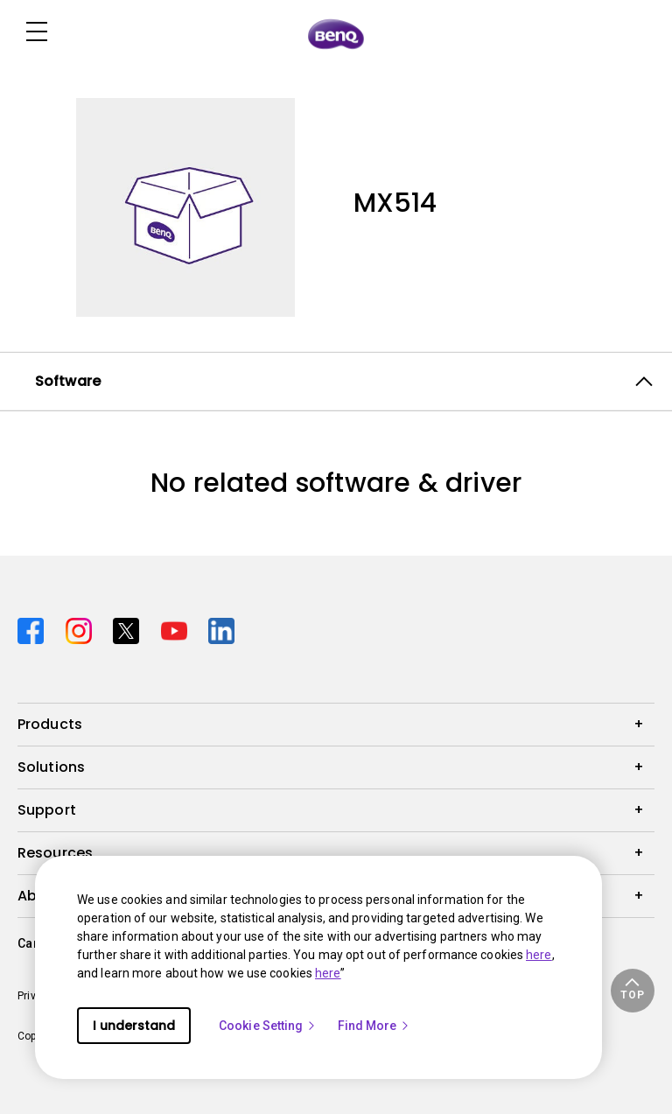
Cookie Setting (268, 1026)
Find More (374, 1026)
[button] (632, 990)
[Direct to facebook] (35, 629)
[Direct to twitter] (130, 629)
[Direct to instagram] (83, 629)
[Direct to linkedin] (221, 629)
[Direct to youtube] (178, 629)
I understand (134, 1025)
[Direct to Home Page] (336, 33)
